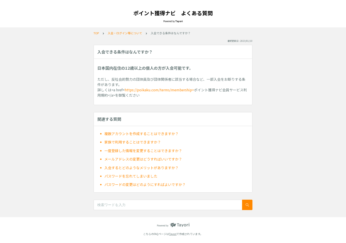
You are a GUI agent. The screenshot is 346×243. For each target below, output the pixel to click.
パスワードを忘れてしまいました (130, 176)
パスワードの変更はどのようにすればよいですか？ (145, 184)
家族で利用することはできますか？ (132, 142)
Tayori (173, 234)
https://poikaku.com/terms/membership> (159, 89)
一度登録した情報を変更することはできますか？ (143, 150)
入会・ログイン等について (125, 33)
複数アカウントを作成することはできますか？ (141, 133)
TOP (96, 33)
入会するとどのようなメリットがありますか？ (141, 167)
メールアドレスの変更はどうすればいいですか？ (143, 159)
